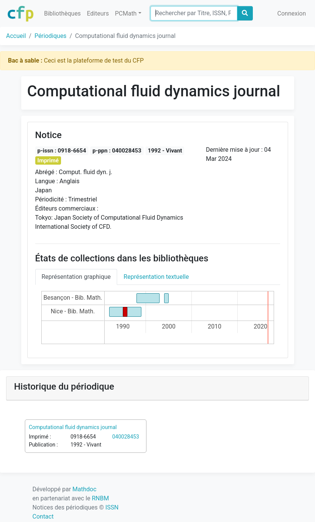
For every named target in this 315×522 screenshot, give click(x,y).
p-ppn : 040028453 (116, 150)
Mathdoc (84, 489)
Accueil (16, 35)
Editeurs (98, 13)
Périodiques (50, 35)
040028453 (125, 437)
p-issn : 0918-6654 (62, 150)
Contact (43, 516)
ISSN (112, 507)
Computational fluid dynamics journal (73, 427)
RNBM (100, 498)
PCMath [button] (125, 13)
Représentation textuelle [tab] (156, 276)
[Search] (193, 13)
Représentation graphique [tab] (76, 276)
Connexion (291, 13)
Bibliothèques (62, 13)
